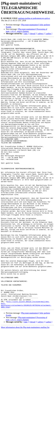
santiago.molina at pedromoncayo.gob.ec (34, 18)
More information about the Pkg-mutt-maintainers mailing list (25, 381)
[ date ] (26, 34)
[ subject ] (41, 34)
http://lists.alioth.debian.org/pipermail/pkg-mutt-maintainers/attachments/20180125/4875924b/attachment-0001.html (26, 357)
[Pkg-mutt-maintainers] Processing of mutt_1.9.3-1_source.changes (26, 30)
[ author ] (48, 34)
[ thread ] (32, 34)
